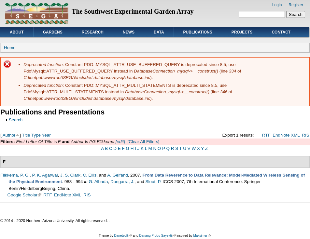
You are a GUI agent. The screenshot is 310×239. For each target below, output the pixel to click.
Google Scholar (24, 195)
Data (159, 32)
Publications (197, 32)
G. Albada (98, 181)
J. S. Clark (70, 175)
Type (36, 135)
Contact (281, 32)
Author (9, 135)
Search (16, 119)
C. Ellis (89, 175)
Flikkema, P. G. (15, 175)
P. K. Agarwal (45, 175)
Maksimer (202, 235)
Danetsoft (123, 235)
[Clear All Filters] (143, 141)
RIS (305, 135)
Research (93, 32)
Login (277, 5)
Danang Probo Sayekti (157, 235)
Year (46, 135)
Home (10, 47)
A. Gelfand (117, 175)
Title (26, 135)
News (128, 32)
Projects (242, 32)
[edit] (119, 141)
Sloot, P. (154, 181)
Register (296, 5)
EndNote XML (286, 135)
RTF (266, 135)
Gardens (53, 32)
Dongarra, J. (122, 181)
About (17, 32)
